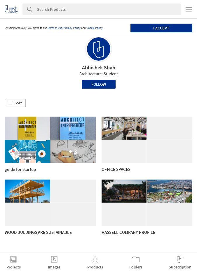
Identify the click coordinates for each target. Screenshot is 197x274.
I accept (161, 28)
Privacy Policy (72, 28)
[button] (15, 103)
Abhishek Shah (98, 67)
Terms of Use (54, 28)
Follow (98, 84)
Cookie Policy (94, 28)
